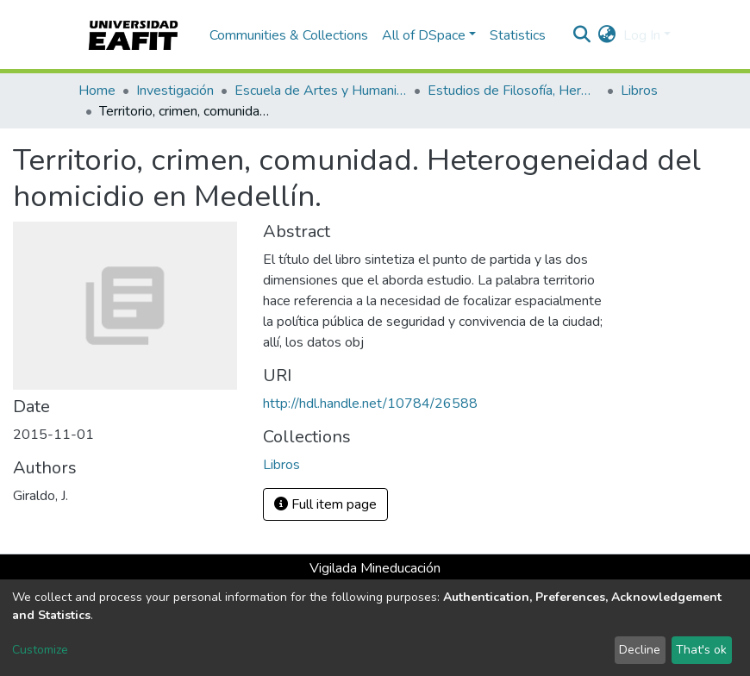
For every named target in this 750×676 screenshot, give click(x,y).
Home (97, 90)
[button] (607, 35)
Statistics (518, 35)
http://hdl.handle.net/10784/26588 (370, 403)
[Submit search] (582, 35)
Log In (641, 35)
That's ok (701, 650)
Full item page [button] (325, 504)
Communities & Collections (288, 35)
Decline (639, 650)
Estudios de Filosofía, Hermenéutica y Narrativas (514, 90)
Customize (40, 650)
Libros (639, 90)
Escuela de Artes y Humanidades (320, 90)
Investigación (175, 90)
